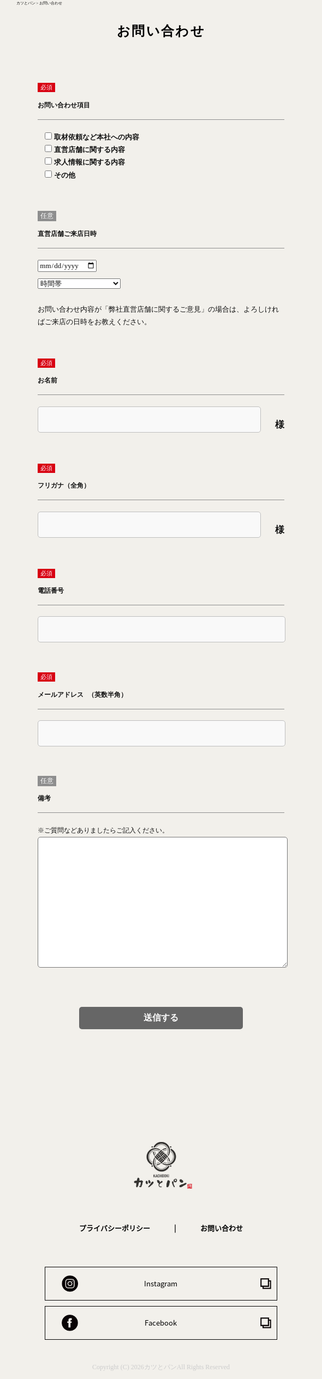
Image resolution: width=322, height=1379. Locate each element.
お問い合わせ (221, 1228)
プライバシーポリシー (114, 1228)
